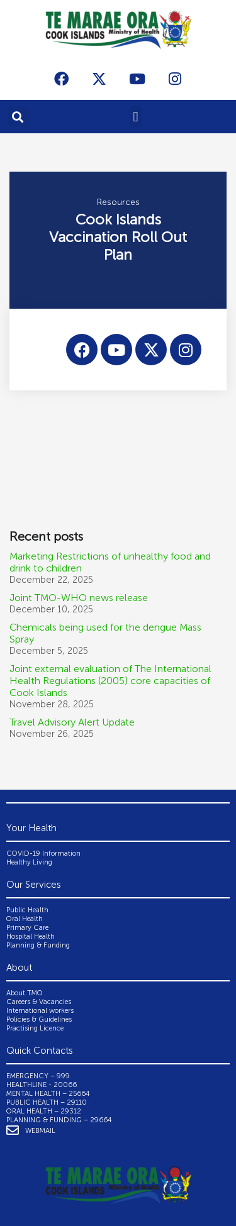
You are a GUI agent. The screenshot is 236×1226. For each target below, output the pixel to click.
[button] (18, 116)
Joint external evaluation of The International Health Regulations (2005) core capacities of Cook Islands (110, 681)
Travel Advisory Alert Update (72, 722)
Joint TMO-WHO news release (78, 598)
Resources (118, 202)
